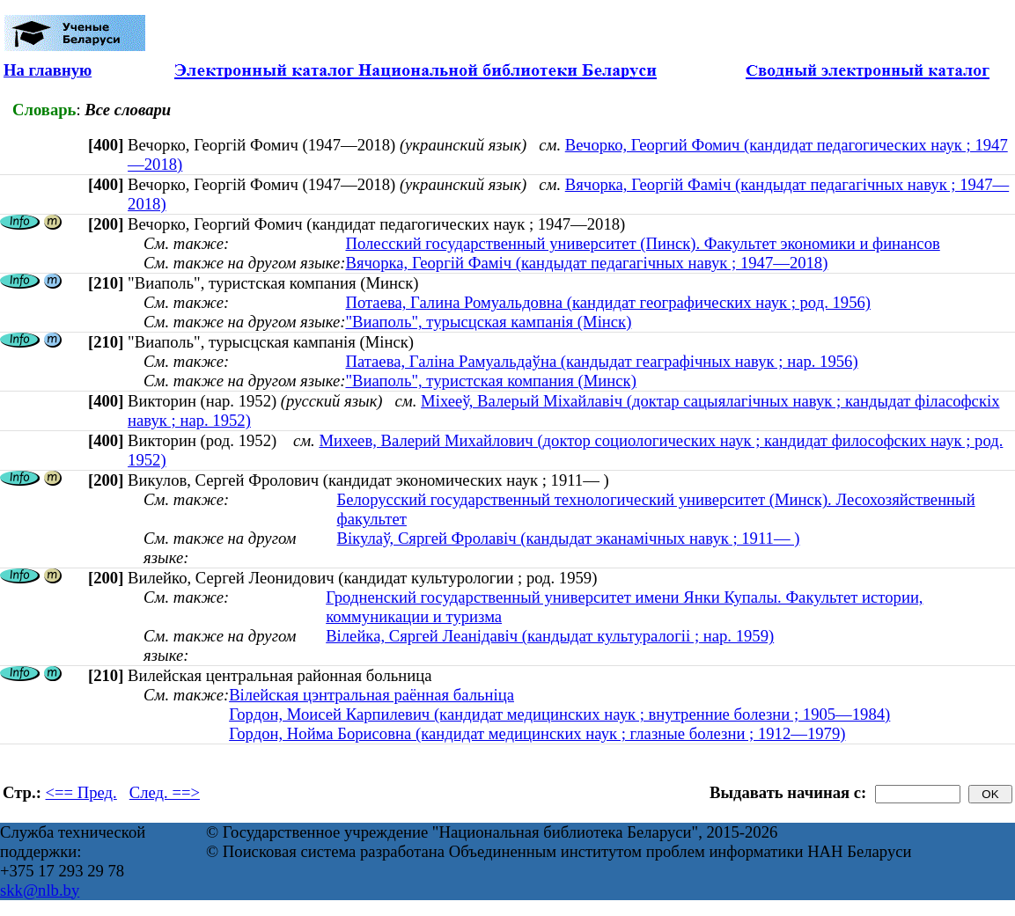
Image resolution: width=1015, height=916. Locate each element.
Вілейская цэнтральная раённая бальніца (371, 694)
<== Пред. (81, 792)
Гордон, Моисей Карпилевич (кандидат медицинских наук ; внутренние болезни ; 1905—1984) (559, 714)
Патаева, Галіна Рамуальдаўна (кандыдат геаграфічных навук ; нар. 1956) (601, 361)
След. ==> (164, 792)
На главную (48, 70)
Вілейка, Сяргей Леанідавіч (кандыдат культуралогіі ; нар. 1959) (550, 636)
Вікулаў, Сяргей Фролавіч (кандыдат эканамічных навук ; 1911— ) (568, 538)
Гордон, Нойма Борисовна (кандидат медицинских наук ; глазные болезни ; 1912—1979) (537, 733)
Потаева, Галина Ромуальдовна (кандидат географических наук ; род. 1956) (608, 302)
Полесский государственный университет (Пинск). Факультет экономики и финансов (642, 243)
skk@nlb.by (39, 890)
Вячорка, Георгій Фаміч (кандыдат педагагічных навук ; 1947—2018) (586, 262)
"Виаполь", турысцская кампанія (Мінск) (488, 321)
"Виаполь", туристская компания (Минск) (490, 380)
